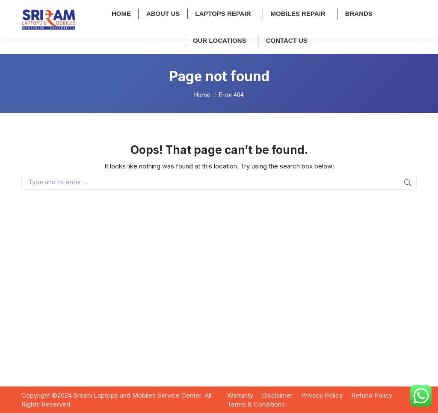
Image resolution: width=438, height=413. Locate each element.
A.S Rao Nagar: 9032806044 (218, 8)
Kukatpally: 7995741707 (133, 8)
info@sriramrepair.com (295, 8)
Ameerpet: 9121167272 (55, 8)
